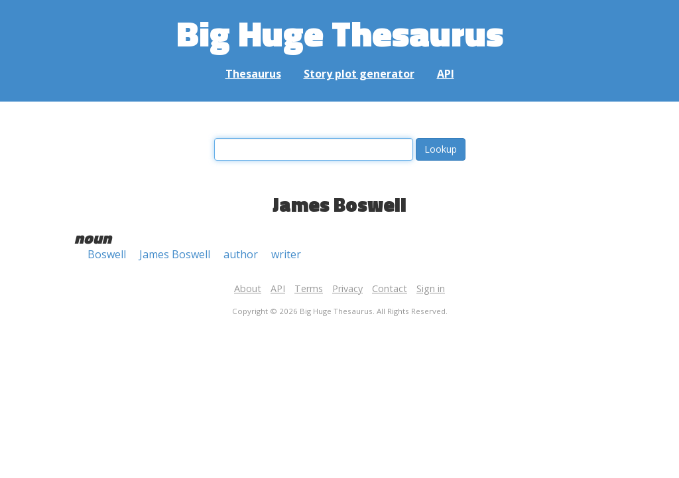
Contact (389, 288)
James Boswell (174, 254)
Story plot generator (359, 73)
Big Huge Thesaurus (339, 32)
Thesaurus (253, 73)
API (445, 73)
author (240, 254)
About (247, 288)
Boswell (107, 254)
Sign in (430, 288)
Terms (308, 288)
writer (286, 254)
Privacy (347, 288)
